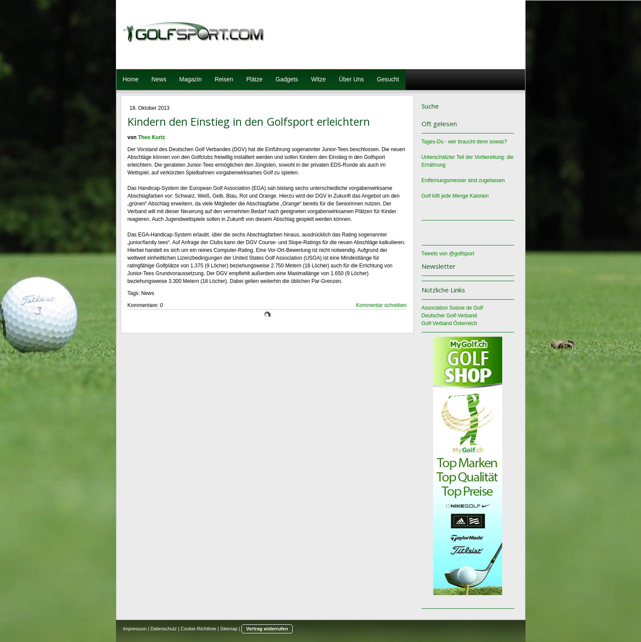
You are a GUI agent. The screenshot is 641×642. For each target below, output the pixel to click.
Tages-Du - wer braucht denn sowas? (464, 142)
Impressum (135, 628)
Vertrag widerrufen (267, 628)
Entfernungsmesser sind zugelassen (463, 180)
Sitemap (229, 628)
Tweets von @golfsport (448, 254)
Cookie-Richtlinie (198, 628)
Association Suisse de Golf (452, 308)
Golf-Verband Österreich (449, 323)
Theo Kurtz (151, 137)
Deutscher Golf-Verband (449, 316)
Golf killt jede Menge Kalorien (455, 196)
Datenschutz (163, 628)
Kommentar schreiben (381, 305)
